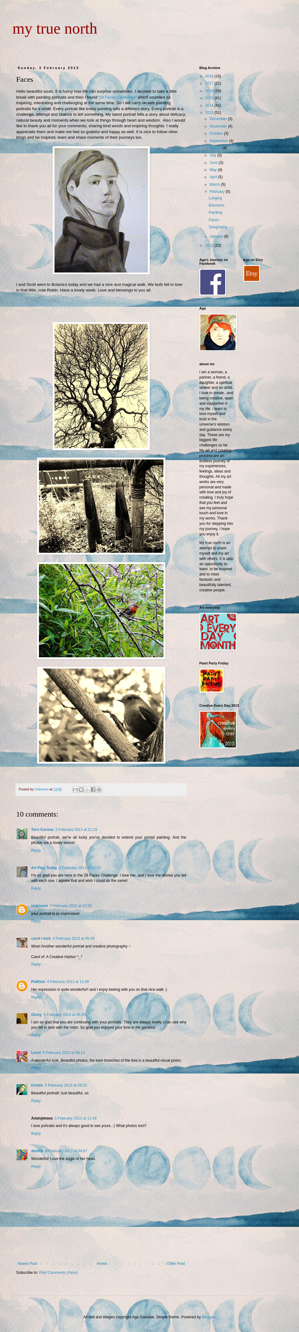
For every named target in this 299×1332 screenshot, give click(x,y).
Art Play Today (44, 868)
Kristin (37, 1085)
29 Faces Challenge (117, 97)
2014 (210, 105)
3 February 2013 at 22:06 (71, 906)
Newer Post (27, 1263)
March (215, 184)
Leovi (36, 1052)
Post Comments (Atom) (58, 1272)
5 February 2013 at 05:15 (65, 1015)
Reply (36, 850)
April (214, 177)
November (219, 126)
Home (102, 1263)
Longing (215, 198)
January (217, 236)
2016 (210, 91)
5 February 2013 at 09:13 (64, 1052)
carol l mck (41, 938)
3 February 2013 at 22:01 (80, 868)
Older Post (176, 1263)
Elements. (217, 205)
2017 (210, 83)
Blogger (208, 1317)
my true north (54, 28)
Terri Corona (42, 829)
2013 (210, 112)
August (216, 148)
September (219, 141)
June (214, 163)
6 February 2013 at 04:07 (66, 1151)
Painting (215, 212)
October (217, 133)
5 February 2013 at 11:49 (76, 1118)
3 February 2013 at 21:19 (76, 829)
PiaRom (38, 982)
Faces (214, 220)
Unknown (39, 906)
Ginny (36, 1015)
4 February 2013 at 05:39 (74, 938)
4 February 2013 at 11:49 (68, 982)
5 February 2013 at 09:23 (66, 1085)
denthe (37, 1151)
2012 (210, 245)
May (214, 170)
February (217, 191)
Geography (218, 227)
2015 (210, 98)
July (213, 155)
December (219, 119)
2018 (210, 76)
